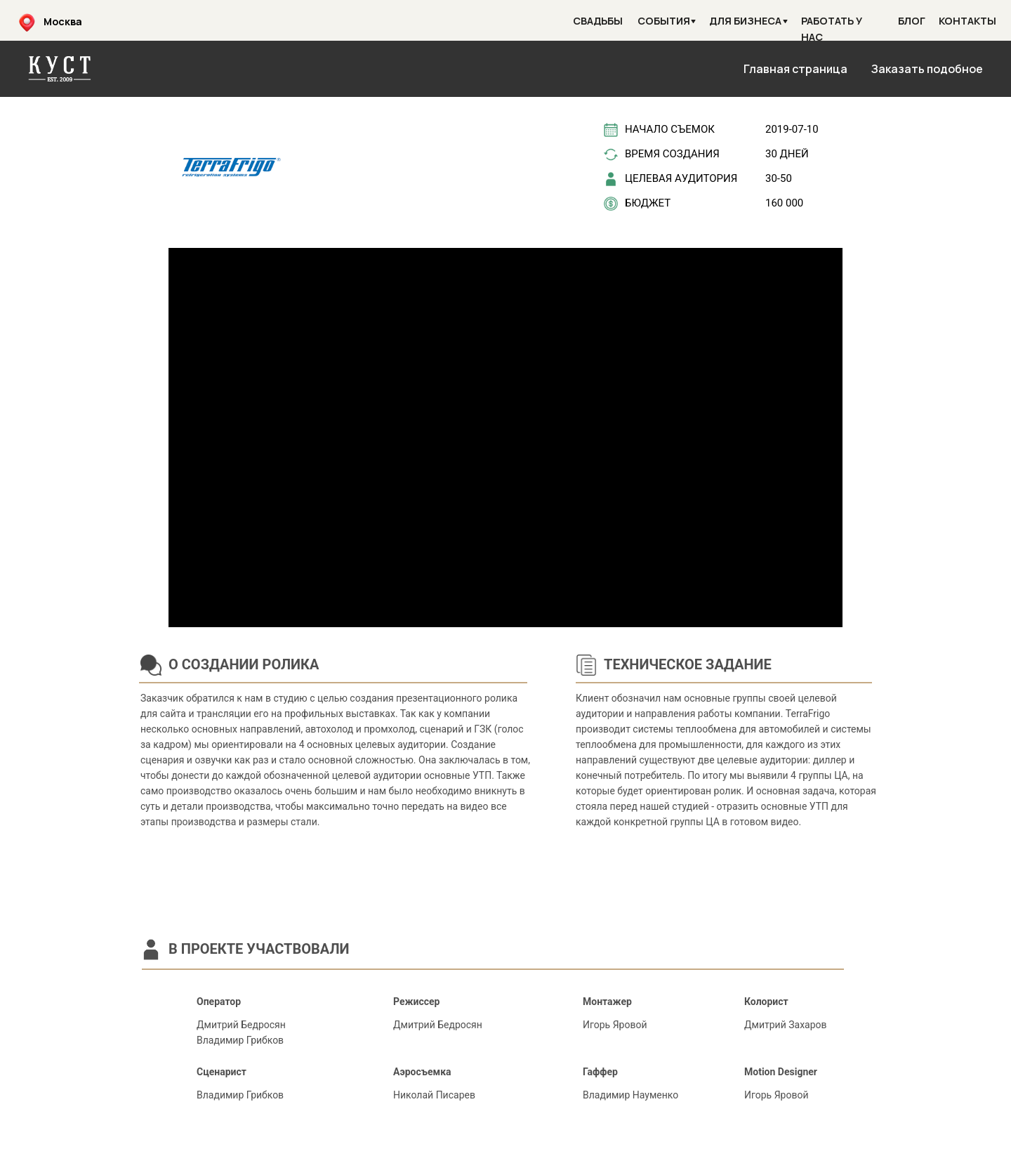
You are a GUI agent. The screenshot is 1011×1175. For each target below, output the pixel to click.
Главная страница (795, 69)
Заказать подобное (927, 69)
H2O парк (126, 1154)
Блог (911, 20)
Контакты (967, 20)
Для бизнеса (745, 20)
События (663, 20)
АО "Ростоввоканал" (897, 1154)
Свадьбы (598, 20)
